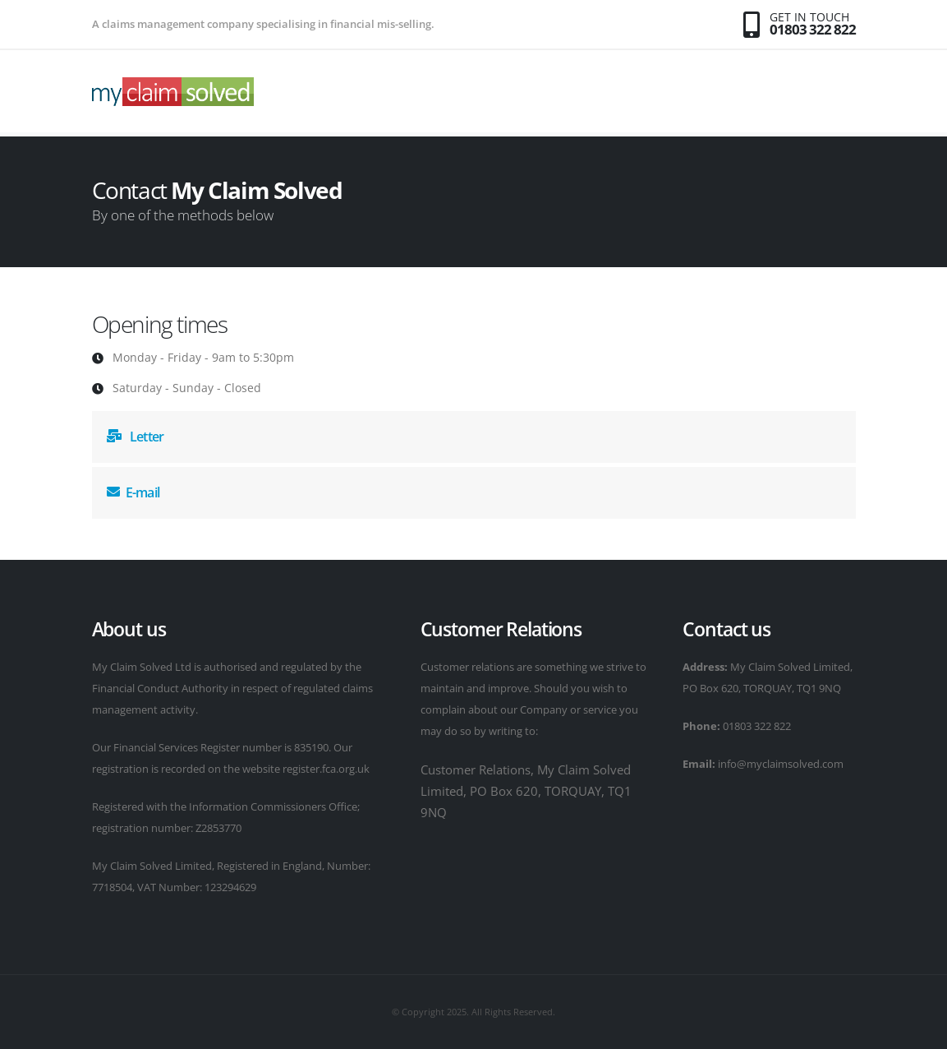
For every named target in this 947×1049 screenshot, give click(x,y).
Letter (135, 436)
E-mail (133, 492)
